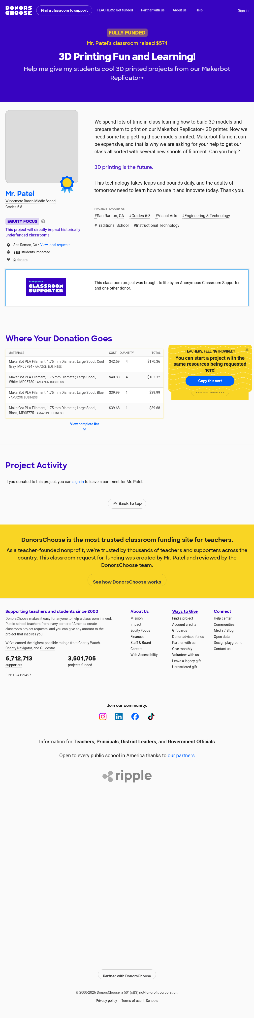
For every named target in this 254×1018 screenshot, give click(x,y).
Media (218, 630)
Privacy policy (106, 998)
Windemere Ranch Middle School (30, 201)
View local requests (55, 245)
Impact (135, 624)
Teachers (84, 742)
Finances (137, 637)
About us (180, 10)
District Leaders (138, 742)
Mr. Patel (19, 193)
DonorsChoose (18, 10)
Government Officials (191, 742)
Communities (224, 624)
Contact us (222, 649)
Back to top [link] (127, 503)
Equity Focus (140, 630)
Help (199, 10)
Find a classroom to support (64, 10)
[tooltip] (43, 221)
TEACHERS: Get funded (115, 10)
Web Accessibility (144, 655)
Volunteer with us (185, 655)
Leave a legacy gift (186, 661)
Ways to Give (185, 611)
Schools (152, 998)
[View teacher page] (41, 146)
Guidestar (47, 648)
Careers (136, 649)
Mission (136, 618)
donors (20, 259)
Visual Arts (167, 215)
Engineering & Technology (207, 215)
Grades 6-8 (141, 215)
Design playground (228, 643)
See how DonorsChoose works (127, 580)
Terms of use (131, 998)
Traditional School (113, 225)
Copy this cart (210, 381)
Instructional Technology (158, 225)
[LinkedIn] (119, 717)
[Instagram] (103, 717)
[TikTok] (151, 717)
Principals (107, 742)
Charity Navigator (18, 648)
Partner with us (153, 10)
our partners (181, 755)
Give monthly (182, 649)
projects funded (96, 660)
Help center (222, 618)
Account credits (184, 624)
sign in (78, 481)
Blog (229, 630)
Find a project (182, 618)
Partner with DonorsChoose (127, 971)
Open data (222, 637)
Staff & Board (140, 643)
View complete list (84, 427)
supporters (33, 660)
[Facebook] (135, 717)
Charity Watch (89, 643)
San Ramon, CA (110, 215)
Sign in (243, 10)
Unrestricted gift (184, 667)
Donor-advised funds (188, 637)
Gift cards (179, 630)
